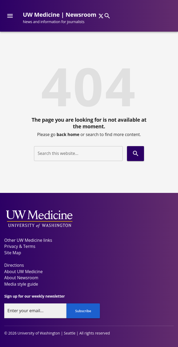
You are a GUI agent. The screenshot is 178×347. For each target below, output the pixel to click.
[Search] (107, 16)
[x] (101, 16)
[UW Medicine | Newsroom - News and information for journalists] (61, 18)
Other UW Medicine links (28, 240)
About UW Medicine (23, 271)
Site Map (12, 253)
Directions (14, 265)
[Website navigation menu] (10, 16)
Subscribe (83, 310)
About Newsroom (21, 278)
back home (68, 134)
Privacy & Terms (19, 246)
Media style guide (21, 284)
